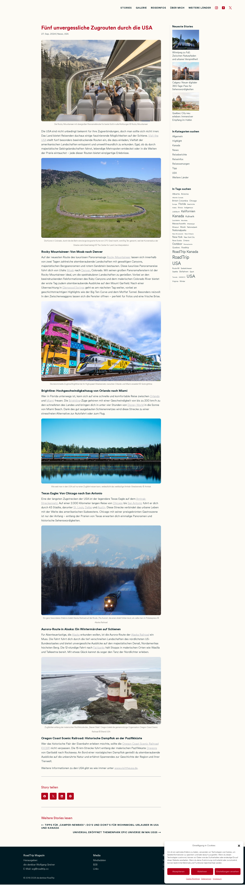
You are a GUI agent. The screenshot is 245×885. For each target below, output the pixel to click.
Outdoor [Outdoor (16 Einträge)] (177, 245)
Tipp (174, 169)
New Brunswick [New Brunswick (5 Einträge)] (177, 235)
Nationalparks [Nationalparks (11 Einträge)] (179, 231)
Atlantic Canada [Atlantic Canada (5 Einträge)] (177, 198)
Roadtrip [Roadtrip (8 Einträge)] (185, 248)
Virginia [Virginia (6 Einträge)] (175, 282)
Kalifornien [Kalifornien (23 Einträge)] (188, 212)
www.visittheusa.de (125, 769)
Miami (50, 401)
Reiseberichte (179, 155)
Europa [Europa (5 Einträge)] (174, 205)
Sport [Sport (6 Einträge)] (192, 272)
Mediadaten (99, 861)
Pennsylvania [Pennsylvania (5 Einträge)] (188, 245)
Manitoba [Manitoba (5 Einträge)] (184, 221)
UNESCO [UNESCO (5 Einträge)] (182, 278)
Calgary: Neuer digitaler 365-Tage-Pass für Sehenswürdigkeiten (184, 87)
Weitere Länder (180, 178)
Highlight (177, 141)
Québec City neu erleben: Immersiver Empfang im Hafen (182, 117)
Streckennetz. (49, 504)
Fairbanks (99, 648)
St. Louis (78, 508)
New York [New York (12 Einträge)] (177, 237)
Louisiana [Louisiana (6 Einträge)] (176, 221)
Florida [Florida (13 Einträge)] (182, 204)
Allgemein (177, 137)
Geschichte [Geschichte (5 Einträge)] (191, 205)
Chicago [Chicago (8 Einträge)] (193, 201)
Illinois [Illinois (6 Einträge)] (180, 208)
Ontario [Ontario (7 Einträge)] (186, 241)
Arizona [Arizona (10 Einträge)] (185, 194)
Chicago (118, 504)
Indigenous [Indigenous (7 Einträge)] (188, 208)
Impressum (217, 879)
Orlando (155, 397)
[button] (238, 845)
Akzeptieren (178, 871)
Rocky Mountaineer (119, 258)
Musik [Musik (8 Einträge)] (183, 228)
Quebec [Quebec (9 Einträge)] (176, 248)
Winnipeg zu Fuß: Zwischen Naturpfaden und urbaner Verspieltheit (185, 56)
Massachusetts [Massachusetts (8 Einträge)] (179, 224)
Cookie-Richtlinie (193, 879)
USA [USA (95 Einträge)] (191, 277)
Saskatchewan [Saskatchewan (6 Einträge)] (186, 269)
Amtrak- (141, 500)
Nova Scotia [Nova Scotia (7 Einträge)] (177, 241)
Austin (101, 508)
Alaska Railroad (140, 635)
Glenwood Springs (73, 288)
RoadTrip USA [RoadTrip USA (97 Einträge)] (180, 261)
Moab (70, 271)
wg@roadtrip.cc (40, 869)
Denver (85, 271)
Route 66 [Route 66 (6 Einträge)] (175, 269)
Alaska (76, 635)
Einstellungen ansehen (227, 871)
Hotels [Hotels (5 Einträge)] (174, 208)
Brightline (74, 401)
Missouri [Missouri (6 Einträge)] (175, 228)
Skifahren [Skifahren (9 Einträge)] (183, 272)
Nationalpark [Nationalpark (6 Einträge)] (192, 228)
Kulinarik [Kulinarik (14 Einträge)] (189, 217)
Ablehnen (202, 871)
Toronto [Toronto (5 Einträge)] (174, 278)
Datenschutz (206, 879)
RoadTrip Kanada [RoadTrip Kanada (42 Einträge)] (185, 252)
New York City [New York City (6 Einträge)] (189, 238)
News (60, 34)
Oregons (152, 749)
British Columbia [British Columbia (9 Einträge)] (180, 201)
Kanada (176, 146)
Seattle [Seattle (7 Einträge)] (175, 272)
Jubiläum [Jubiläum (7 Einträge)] (176, 212)
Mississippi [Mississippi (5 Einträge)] (191, 225)
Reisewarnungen (181, 164)
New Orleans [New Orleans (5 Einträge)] (189, 235)
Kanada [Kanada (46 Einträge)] (178, 216)
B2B (95, 865)
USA (66, 34)
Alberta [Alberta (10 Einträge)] (176, 194)
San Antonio (135, 504)
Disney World (136, 406)
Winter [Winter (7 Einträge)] (182, 282)
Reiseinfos (177, 160)
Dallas (88, 508)
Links (95, 869)
